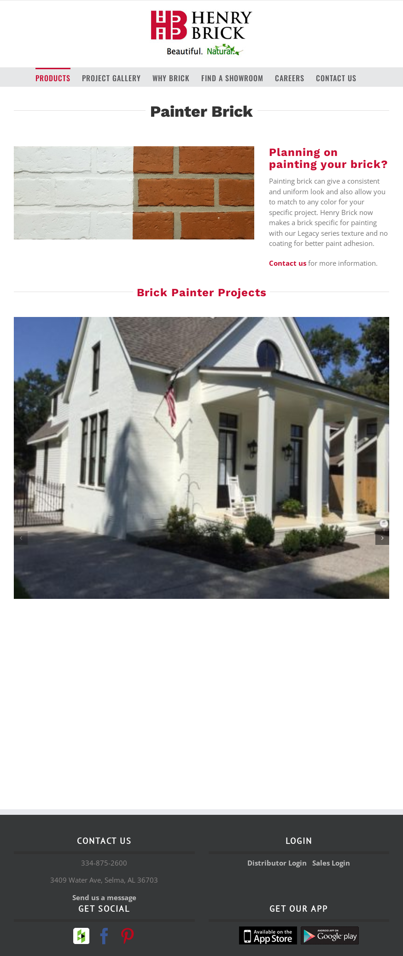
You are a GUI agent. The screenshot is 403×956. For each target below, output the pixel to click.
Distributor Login (277, 862)
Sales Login (331, 862)
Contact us (287, 263)
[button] (21, 538)
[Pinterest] (127, 936)
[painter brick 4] (201, 458)
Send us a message (104, 897)
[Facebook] (104, 936)
